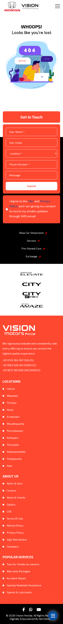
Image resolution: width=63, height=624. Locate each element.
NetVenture (46, 619)
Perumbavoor (15, 430)
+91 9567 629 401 (13, 365)
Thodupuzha (14, 458)
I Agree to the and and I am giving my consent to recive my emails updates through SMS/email (32, 208)
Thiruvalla (13, 444)
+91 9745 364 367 (13, 360)
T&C (31, 201)
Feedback (12, 546)
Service (33, 240)
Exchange (33, 256)
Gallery (11, 504)
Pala (9, 465)
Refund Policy (15, 525)
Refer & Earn (15, 483)
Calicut (11, 388)
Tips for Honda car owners (23, 564)
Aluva (10, 409)
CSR (9, 511)
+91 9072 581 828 (13, 370)
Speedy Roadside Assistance (24, 585)
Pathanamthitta (16, 451)
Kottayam (12, 437)
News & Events (16, 497)
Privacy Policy (15, 532)
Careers (11, 490)
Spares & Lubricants (19, 592)
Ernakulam (13, 416)
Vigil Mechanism (17, 539)
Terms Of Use (15, 518)
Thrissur (12, 402)
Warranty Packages (18, 571)
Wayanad (12, 395)
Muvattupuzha (15, 423)
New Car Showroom (33, 232)
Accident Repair (16, 578)
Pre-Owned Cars (33, 248)
